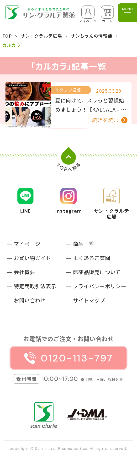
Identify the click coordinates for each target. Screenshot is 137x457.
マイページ (27, 243)
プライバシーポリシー (99, 286)
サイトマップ (89, 300)
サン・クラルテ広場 (41, 36)
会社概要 (24, 272)
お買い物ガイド (32, 257)
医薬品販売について (97, 272)
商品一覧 (83, 243)
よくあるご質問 (91, 257)
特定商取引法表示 (35, 286)
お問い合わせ (30, 300)
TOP (7, 36)
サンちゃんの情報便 (91, 36)
